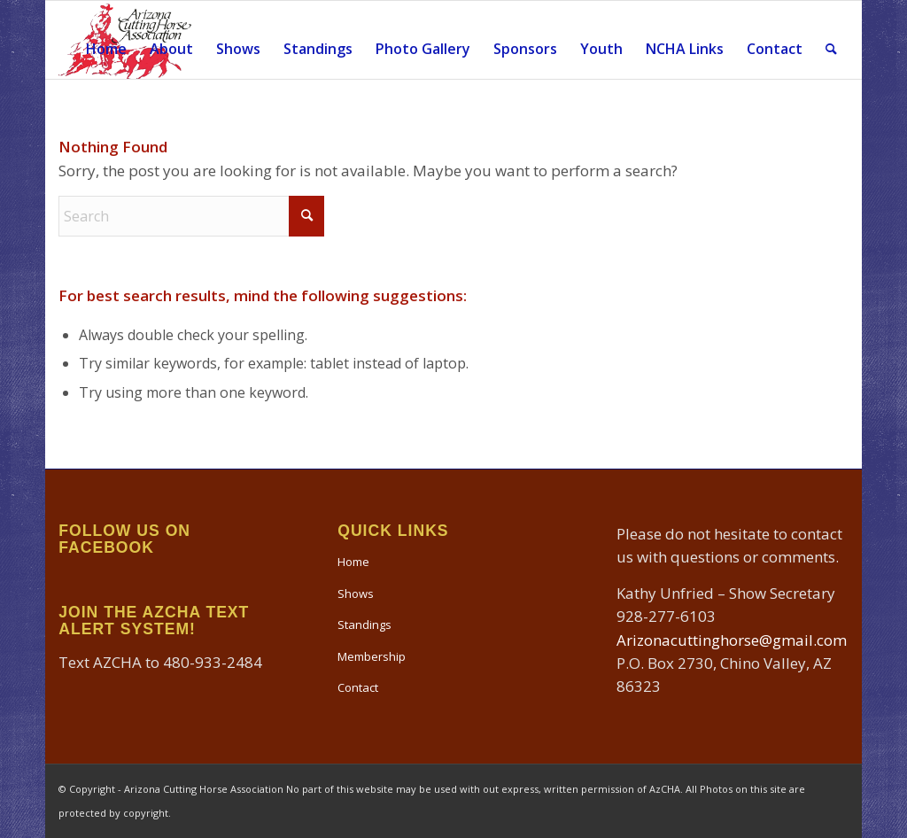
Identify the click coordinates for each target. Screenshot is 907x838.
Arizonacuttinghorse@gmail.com (731, 640)
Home (353, 562)
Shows (355, 593)
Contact (357, 687)
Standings (364, 624)
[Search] (831, 40)
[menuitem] (106, 40)
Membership (371, 656)
